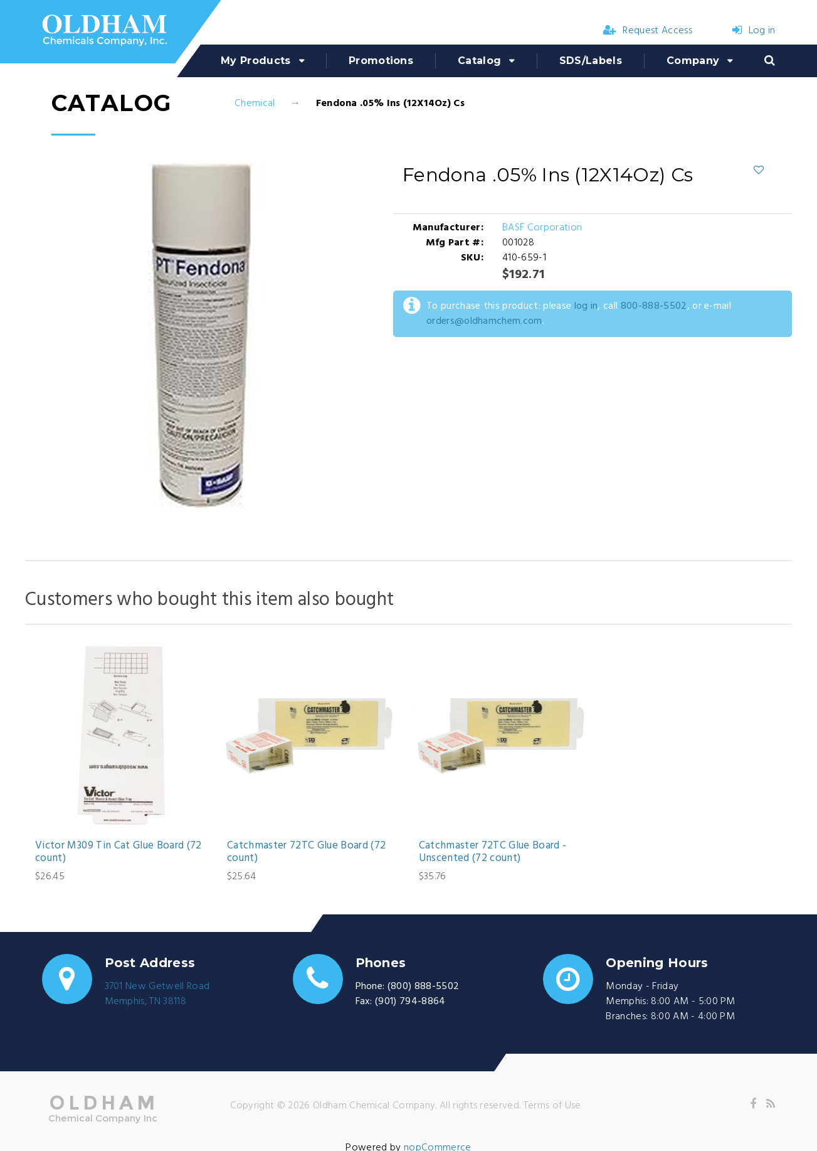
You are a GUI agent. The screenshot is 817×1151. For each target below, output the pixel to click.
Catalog (479, 61)
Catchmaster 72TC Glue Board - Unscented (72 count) (493, 852)
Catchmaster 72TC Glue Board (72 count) (306, 852)
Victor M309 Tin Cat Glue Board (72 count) (118, 852)
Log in (753, 31)
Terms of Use (552, 1106)
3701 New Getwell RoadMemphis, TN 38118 (157, 994)
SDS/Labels (590, 61)
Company (693, 61)
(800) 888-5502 (423, 986)
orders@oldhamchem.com (484, 321)
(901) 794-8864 (410, 1001)
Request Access (647, 31)
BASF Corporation (542, 228)
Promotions (381, 61)
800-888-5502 (654, 306)
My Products (256, 61)
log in (586, 306)
